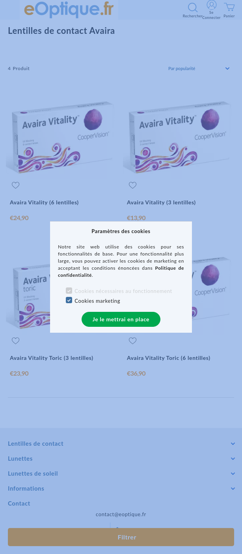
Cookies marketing (97, 301)
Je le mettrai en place (121, 319)
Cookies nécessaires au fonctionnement (123, 291)
